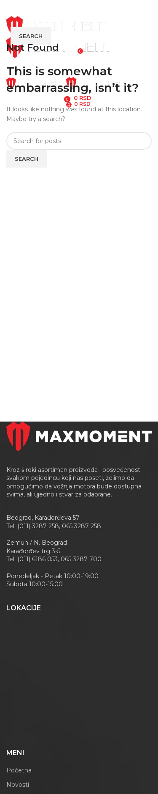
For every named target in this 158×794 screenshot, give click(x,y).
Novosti (17, 784)
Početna (19, 770)
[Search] (79, 141)
